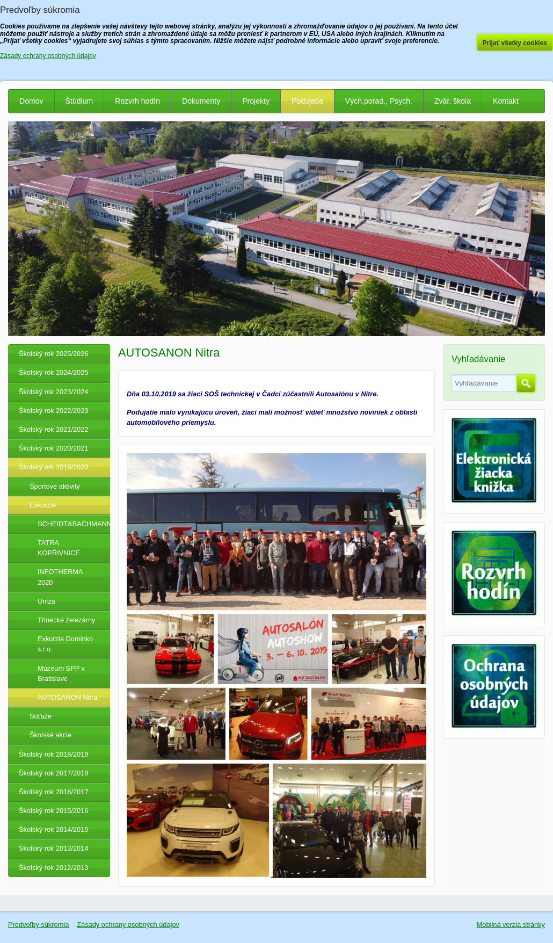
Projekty (256, 101)
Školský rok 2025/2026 (53, 354)
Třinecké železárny (66, 620)
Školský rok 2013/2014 (53, 848)
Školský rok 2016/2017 (53, 792)
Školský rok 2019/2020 (53, 467)
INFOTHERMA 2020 (60, 577)
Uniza (46, 601)
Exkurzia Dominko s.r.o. (65, 644)
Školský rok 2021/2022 (53, 429)
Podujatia (307, 101)
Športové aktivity (55, 486)
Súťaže (41, 716)
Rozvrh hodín (137, 101)
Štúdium (79, 101)
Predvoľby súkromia (38, 924)
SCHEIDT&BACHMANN (74, 524)
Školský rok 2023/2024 (53, 392)
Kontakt (506, 101)
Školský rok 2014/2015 (53, 829)
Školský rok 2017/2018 (53, 773)
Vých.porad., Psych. (378, 101)
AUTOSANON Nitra (67, 697)
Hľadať (525, 383)
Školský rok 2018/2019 (53, 754)
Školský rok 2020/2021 (53, 448)
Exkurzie (43, 505)
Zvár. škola (452, 101)
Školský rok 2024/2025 (53, 372)
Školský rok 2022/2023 (53, 411)
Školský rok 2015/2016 (53, 811)
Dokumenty (201, 101)
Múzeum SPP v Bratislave (61, 673)
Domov (31, 101)
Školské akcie (50, 735)
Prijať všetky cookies (515, 43)
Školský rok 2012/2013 (53, 868)
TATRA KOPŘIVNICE (59, 548)
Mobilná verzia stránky (511, 924)
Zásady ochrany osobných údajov (128, 924)
